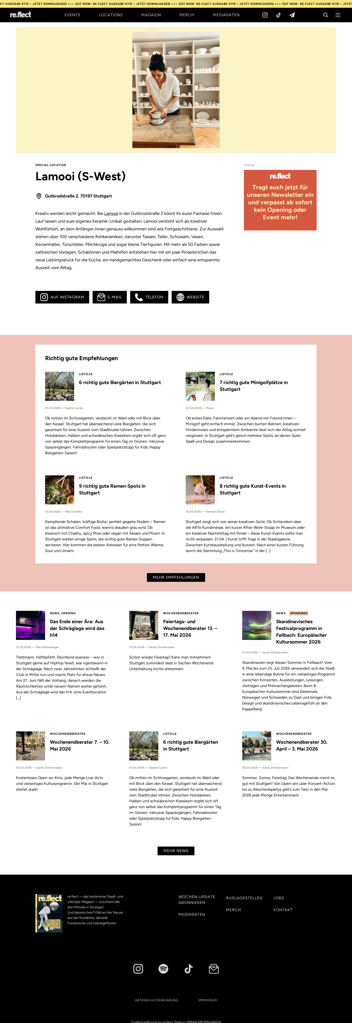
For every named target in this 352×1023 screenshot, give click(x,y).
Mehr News (176, 851)
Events (72, 15)
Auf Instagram (62, 297)
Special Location (50, 165)
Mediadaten (226, 15)
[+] (152, 29)
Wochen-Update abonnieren (196, 899)
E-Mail (109, 297)
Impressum (208, 1000)
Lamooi (111, 213)
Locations (111, 15)
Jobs (278, 898)
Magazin (151, 15)
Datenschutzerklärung (156, 1000)
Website (190, 297)
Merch (186, 15)
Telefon (149, 297)
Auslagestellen (244, 898)
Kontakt (283, 910)
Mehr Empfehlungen (176, 577)
